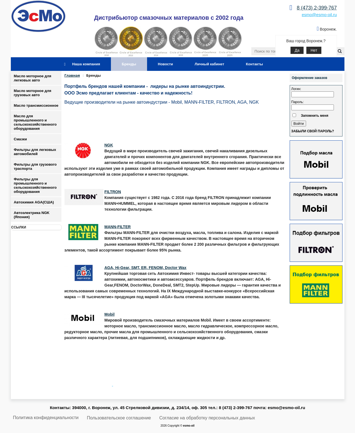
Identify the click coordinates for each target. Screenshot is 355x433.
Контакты (254, 64)
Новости (165, 64)
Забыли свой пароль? (312, 131)
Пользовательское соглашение (119, 417)
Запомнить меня (315, 116)
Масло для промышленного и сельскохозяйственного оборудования (35, 122)
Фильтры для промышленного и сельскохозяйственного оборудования (35, 185)
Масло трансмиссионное (36, 105)
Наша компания (86, 64)
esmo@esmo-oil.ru (319, 14)
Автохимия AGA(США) (34, 202)
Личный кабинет (209, 64)
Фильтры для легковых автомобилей (35, 152)
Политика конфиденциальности (46, 417)
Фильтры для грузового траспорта (35, 166)
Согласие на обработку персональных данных (207, 417)
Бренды (129, 64)
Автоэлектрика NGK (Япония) (31, 215)
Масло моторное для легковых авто (32, 78)
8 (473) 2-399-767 (317, 8)
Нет (314, 50)
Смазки (20, 139)
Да (297, 50)
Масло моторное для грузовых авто (32, 93)
